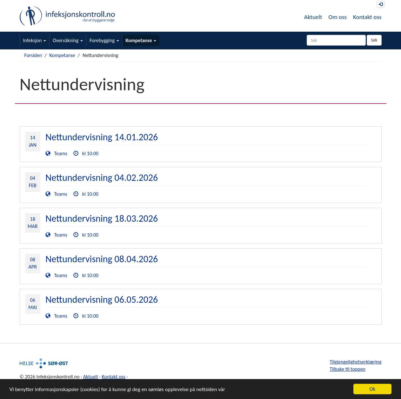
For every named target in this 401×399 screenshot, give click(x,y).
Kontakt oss (367, 17)
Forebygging (104, 40)
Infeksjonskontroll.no (67, 15)
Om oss (337, 17)
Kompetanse (141, 40)
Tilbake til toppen (347, 369)
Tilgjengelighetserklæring (355, 362)
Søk (374, 40)
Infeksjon (34, 40)
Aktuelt (313, 17)
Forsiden (33, 55)
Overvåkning (68, 40)
